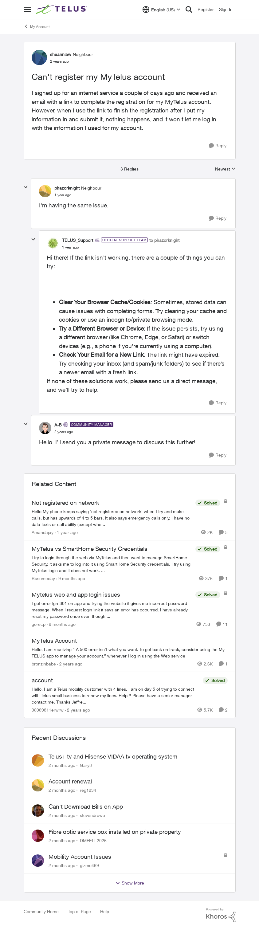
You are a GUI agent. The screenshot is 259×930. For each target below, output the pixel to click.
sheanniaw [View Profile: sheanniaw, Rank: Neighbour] (60, 54)
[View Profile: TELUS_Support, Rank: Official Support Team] (53, 243)
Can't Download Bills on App (86, 806)
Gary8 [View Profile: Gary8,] (86, 764)
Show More (129, 883)
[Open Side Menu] (27, 9)
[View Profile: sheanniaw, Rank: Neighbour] (39, 57)
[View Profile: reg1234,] (38, 785)
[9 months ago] (70, 578)
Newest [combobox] (225, 169)
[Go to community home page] (62, 9)
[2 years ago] (69, 664)
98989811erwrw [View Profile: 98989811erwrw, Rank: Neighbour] (48, 709)
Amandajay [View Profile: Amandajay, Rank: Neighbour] (42, 532)
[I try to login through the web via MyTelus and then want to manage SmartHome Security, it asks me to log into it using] (112, 563)
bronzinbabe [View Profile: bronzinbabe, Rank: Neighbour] (44, 663)
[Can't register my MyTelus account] (62, 195)
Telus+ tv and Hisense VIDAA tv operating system (113, 756)
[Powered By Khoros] (221, 915)
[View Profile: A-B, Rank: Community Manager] (45, 428)
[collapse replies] (25, 187)
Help (104, 911)
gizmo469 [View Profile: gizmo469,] (89, 865)
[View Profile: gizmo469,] (38, 860)
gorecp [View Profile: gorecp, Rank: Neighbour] (38, 624)
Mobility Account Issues (80, 856)
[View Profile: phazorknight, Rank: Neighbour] (45, 191)
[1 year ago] (66, 532)
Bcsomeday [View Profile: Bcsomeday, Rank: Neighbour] (43, 578)
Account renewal (70, 781)
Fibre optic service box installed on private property (115, 831)
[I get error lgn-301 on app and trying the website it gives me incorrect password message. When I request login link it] (112, 609)
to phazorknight (164, 240)
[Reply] (218, 146)
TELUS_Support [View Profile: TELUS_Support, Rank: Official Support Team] (77, 240)
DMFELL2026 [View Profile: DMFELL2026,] (93, 840)
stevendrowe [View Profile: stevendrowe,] (92, 815)
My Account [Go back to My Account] (37, 26)
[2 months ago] (62, 765)
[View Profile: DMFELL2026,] (38, 836)
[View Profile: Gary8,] (38, 760)
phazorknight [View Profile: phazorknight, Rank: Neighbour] (67, 187)
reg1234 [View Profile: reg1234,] (88, 790)
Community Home (41, 911)
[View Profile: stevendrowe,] (38, 810)
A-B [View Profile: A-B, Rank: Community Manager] (58, 424)
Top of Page (79, 911)
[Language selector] (161, 9)
